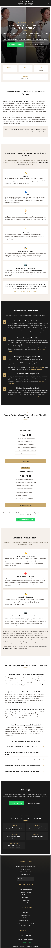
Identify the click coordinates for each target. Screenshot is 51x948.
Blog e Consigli (25, 915)
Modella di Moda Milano (13, 836)
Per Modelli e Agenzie (25, 889)
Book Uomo (25, 897)
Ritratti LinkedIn (25, 869)
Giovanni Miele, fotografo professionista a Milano (24, 129)
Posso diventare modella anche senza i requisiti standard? (25, 760)
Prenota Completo (25, 505)
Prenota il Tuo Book (16, 803)
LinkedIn (22, 946)
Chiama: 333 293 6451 (34, 803)
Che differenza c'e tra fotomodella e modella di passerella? (25, 766)
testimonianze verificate (28, 132)
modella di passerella (37, 684)
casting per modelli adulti (37, 369)
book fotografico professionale (34, 270)
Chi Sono (25, 918)
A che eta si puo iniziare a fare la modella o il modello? (25, 747)
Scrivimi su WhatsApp (25, 519)
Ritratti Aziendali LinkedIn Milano (25, 866)
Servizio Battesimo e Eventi (25, 872)
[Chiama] (48, 3)
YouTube (35, 946)
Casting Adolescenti (14, 827)
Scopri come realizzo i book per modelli (23, 332)
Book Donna (25, 900)
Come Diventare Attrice (14, 845)
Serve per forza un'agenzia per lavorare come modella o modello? (25, 753)
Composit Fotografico (37, 827)
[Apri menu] (2, 3)
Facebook (29, 946)
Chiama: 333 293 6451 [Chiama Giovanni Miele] (35, 44)
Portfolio (25, 912)
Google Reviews (25, 879)
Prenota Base (25, 461)
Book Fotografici (25, 874)
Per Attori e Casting (25, 892)
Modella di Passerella (37, 836)
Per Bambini (25, 895)
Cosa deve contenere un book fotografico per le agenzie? (25, 771)
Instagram (16, 946)
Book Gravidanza (25, 903)
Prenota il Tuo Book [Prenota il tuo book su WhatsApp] (15, 44)
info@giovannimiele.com (25, 939)
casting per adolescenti (37, 367)
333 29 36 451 (25, 936)
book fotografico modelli (19, 702)
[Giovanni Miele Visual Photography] (25, 3)
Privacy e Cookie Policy (25, 920)
